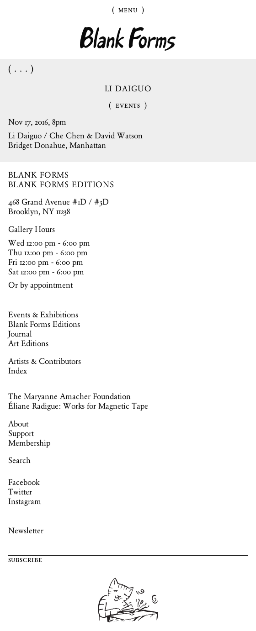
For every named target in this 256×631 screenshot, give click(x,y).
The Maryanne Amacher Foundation (69, 396)
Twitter (20, 491)
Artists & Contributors (44, 361)
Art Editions (28, 343)
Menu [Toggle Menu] (128, 9)
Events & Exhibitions (43, 314)
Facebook (23, 482)
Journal (20, 333)
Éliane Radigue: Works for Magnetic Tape (78, 405)
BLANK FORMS (38, 174)
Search (19, 460)
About (18, 423)
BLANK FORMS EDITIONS (61, 184)
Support (21, 433)
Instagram (24, 501)
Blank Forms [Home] (128, 39)
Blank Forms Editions (44, 324)
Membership (29, 442)
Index (17, 370)
